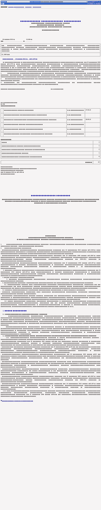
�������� (37, 7)
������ (28, 7)
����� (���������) (16, 7)
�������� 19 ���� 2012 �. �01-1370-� (20, 59)
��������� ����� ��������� (17, 401)
